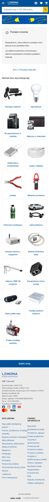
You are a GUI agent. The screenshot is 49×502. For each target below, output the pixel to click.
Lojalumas (6, 474)
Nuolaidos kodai (34, 466)
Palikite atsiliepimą (35, 483)
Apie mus (6, 457)
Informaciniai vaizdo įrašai (13, 467)
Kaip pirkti (31, 426)
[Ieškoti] (45, 9)
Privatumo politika (35, 453)
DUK (29, 476)
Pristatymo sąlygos (35, 433)
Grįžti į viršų (24, 363)
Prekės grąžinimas (35, 436)
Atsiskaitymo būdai (35, 429)
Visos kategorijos (9, 477)
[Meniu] (3, 3)
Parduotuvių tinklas (10, 464)
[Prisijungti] (36, 3)
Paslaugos (6, 453)
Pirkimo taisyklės (34, 463)
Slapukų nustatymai (36, 479)
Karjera (5, 471)
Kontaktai (6, 460)
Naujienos (6, 450)
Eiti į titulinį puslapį (24, 70)
